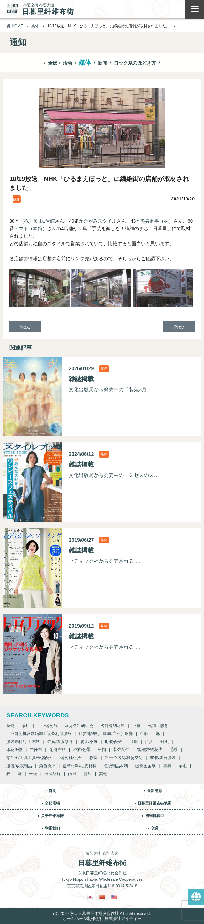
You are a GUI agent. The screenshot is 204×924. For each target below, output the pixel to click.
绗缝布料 (58, 749)
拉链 (10, 725)
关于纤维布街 (52, 816)
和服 (134, 741)
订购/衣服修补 (60, 741)
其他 (103, 773)
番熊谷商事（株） (154, 221)
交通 (154, 828)
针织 (164, 741)
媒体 (35, 26)
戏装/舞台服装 (163, 757)
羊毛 (183, 765)
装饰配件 (121, 749)
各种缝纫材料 (113, 725)
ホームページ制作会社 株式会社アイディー (102, 918)
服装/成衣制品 (19, 765)
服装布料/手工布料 (23, 741)
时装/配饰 (114, 741)
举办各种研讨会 (79, 725)
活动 (67, 63)
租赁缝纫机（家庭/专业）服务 (106, 733)
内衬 (72, 773)
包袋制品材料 (116, 765)
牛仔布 (36, 749)
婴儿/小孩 (89, 741)
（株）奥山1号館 (37, 221)
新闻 (102, 63)
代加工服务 (158, 725)
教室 (93, 757)
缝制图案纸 (145, 765)
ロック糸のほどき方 (135, 63)
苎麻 (144, 733)
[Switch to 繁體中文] (102, 897)
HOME (14, 26)
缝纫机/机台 (71, 757)
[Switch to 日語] (90, 897)
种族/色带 (82, 749)
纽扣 (102, 749)
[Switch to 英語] (114, 897)
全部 (52, 63)
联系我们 (52, 828)
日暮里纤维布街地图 (154, 803)
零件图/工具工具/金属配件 (29, 757)
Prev (179, 327)
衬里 (88, 773)
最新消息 (154, 791)
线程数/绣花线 (150, 749)
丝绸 (33, 773)
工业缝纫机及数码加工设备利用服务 (38, 733)
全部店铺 (52, 803)
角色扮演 (47, 765)
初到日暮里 (154, 816)
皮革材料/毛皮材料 (80, 765)
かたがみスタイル (98, 221)
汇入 (149, 741)
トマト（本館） (30, 228)
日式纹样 (52, 773)
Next (25, 327)
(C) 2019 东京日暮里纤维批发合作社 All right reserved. (102, 913)
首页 (52, 791)
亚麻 (137, 725)
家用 (26, 725)
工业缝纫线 (47, 725)
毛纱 (174, 749)
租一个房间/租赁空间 (124, 757)
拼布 (167, 765)
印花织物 (14, 749)
